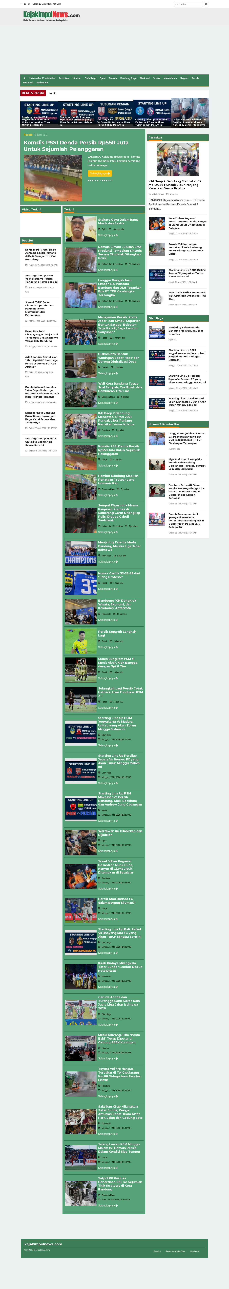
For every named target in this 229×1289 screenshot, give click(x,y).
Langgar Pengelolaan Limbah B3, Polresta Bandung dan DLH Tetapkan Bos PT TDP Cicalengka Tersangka (120, 286)
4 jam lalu (172, 194)
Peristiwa (64, 78)
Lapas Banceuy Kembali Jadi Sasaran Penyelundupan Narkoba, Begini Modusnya (190, 122)
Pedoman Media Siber (176, 1239)
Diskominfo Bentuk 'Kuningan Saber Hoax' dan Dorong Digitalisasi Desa (119, 355)
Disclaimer (195, 1239)
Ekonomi (28, 82)
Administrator (156, 194)
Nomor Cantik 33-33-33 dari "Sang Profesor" (119, 569)
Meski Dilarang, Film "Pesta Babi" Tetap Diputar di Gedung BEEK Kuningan (119, 1025)
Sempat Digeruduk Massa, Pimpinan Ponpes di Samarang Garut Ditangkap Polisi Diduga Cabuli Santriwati (119, 507)
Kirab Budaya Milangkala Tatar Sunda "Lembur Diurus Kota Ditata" (117, 955)
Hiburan (76, 78)
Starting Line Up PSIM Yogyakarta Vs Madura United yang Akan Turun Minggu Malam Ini (36, 121)
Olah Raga (90, 78)
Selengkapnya (100, 173)
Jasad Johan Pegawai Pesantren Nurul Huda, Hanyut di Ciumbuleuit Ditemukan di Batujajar (116, 856)
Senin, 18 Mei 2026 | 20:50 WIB (47, 4)
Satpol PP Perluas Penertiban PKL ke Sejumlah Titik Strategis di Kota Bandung (119, 1172)
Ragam (184, 78)
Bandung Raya (128, 78)
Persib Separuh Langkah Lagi (117, 626)
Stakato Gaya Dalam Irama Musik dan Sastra (119, 221)
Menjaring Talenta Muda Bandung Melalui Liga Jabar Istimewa (120, 540)
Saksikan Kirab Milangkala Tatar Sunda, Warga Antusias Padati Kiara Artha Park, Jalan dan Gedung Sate (119, 1100)
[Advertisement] (114, 50)
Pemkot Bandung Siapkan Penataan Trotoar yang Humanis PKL (118, 474)
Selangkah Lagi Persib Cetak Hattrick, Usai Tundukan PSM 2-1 (115, 684)
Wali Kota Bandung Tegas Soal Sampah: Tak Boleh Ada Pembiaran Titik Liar (118, 384)
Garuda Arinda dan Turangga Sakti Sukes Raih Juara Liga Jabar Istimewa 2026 (119, 990)
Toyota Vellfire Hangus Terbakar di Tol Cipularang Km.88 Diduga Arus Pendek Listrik (120, 1061)
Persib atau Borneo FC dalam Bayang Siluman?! (117, 890)
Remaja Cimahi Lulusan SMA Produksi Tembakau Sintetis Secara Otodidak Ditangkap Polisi (120, 252)
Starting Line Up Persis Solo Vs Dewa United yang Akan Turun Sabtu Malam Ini (114, 122)
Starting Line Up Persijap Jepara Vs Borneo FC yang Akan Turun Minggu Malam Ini (76, 121)
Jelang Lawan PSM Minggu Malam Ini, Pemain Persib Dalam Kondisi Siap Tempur (120, 1136)
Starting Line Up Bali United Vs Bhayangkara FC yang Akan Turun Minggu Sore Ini (120, 921)
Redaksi (157, 1239)
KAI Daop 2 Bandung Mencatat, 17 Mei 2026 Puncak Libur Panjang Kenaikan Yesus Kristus (116, 415)
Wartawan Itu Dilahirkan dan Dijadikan (117, 823)
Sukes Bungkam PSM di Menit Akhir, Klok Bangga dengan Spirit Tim (118, 655)
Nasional (145, 78)
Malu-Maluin (170, 78)
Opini (102, 78)
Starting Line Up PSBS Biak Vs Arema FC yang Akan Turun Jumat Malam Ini (151, 122)
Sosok (156, 78)
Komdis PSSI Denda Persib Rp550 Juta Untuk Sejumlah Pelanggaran (76, 145)
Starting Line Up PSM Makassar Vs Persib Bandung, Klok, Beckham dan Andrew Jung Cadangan (120, 789)
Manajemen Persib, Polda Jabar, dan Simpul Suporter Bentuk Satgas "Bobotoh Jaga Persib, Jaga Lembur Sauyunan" (119, 323)
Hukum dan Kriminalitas (42, 78)
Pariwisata (42, 82)
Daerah (113, 78)
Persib (195, 78)
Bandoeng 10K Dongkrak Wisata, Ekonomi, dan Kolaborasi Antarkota (117, 597)
